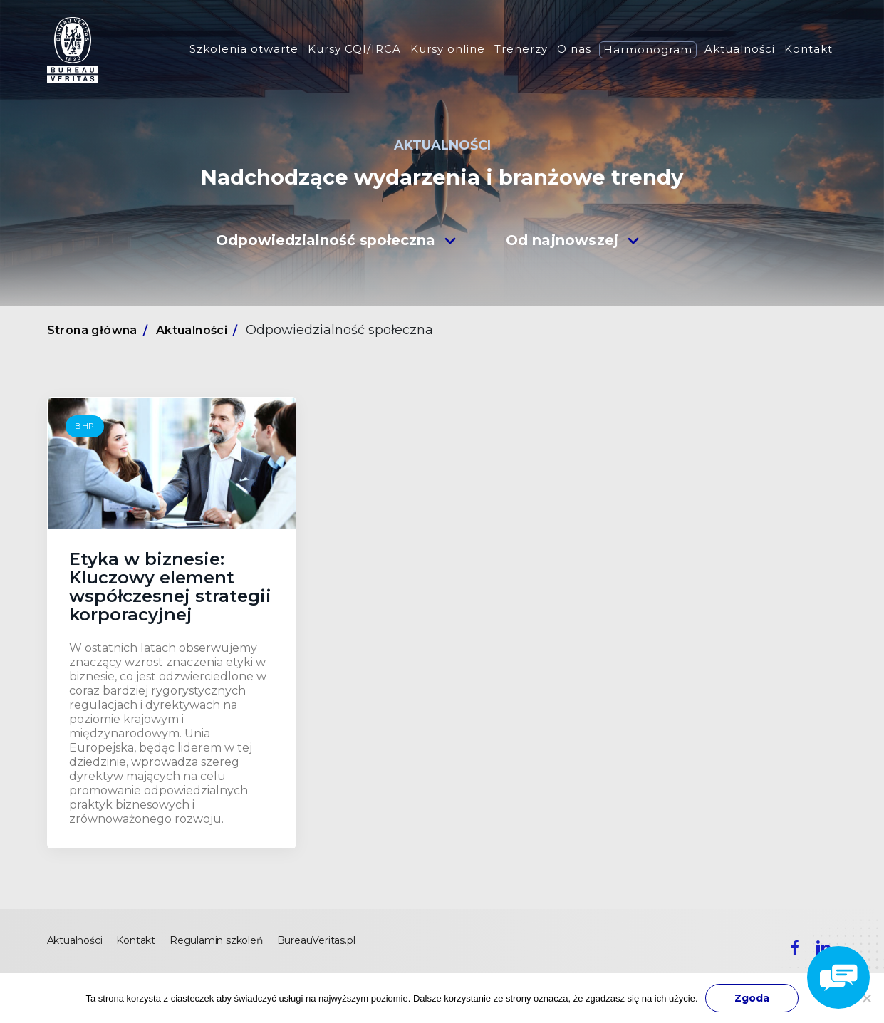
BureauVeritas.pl (316, 940)
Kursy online (447, 49)
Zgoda (751, 998)
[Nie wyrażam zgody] (866, 998)
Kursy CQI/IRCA (354, 49)
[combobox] (336, 239)
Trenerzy (521, 49)
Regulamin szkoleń (216, 940)
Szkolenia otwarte (243, 49)
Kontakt (808, 49)
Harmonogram (647, 49)
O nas (574, 49)
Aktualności (739, 49)
